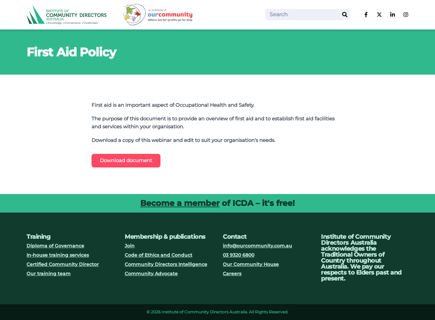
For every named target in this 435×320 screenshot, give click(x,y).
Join (130, 246)
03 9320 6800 (238, 255)
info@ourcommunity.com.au (257, 246)
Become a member (179, 203)
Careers (232, 274)
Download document (126, 160)
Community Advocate (151, 274)
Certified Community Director (63, 264)
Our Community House (251, 264)
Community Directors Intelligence (166, 264)
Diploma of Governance (55, 246)
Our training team (49, 274)
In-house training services (58, 255)
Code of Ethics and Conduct (158, 255)
